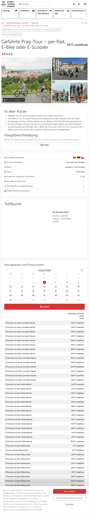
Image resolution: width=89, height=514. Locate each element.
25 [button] (22, 295)
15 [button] (67, 287)
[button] (77, 45)
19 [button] (33, 291)
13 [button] (44, 287)
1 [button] (67, 278)
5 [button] (33, 282)
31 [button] (10, 300)
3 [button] (10, 282)
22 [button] (67, 291)
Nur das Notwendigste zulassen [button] (69, 498)
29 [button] (67, 295)
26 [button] (33, 295)
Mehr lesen (44, 145)
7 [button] (55, 282)
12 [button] (33, 287)
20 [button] (44, 291)
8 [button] (67, 282)
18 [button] (22, 291)
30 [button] (78, 295)
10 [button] (11, 287)
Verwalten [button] (69, 504)
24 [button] (11, 295)
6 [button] (44, 282)
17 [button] (10, 291)
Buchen (44, 306)
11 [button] (22, 287)
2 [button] (78, 278)
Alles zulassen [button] (69, 491)
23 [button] (78, 291)
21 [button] (56, 291)
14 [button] (56, 287)
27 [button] (44, 295)
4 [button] (21, 282)
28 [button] (56, 295)
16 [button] (78, 287)
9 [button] (78, 282)
